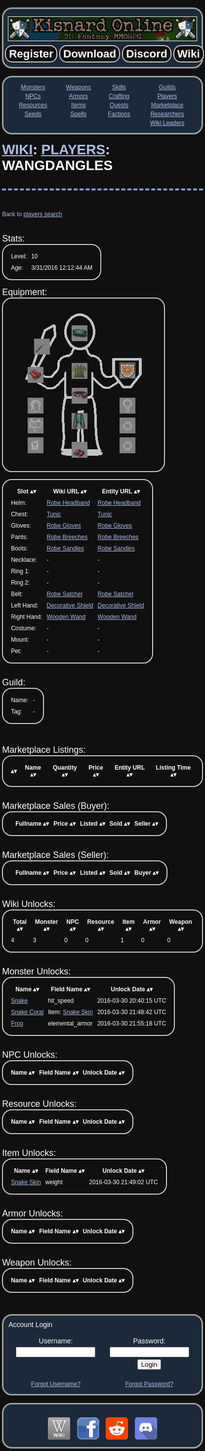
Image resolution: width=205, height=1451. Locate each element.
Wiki (17, 149)
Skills (119, 87)
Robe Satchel (64, 594)
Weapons (78, 87)
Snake (19, 1000)
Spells (78, 114)
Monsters (33, 87)
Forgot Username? (56, 1384)
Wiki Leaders (167, 123)
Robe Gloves (64, 525)
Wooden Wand (66, 616)
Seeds (33, 114)
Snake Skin (78, 1012)
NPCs (33, 96)
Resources (33, 105)
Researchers (167, 114)
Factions (119, 114)
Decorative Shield (70, 605)
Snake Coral (27, 1012)
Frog (17, 1023)
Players (167, 96)
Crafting (119, 96)
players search (43, 214)
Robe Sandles (65, 548)
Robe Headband (68, 502)
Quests (119, 105)
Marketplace (167, 105)
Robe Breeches (67, 537)
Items (78, 105)
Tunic (54, 514)
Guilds (167, 87)
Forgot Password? (149, 1384)
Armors (78, 96)
